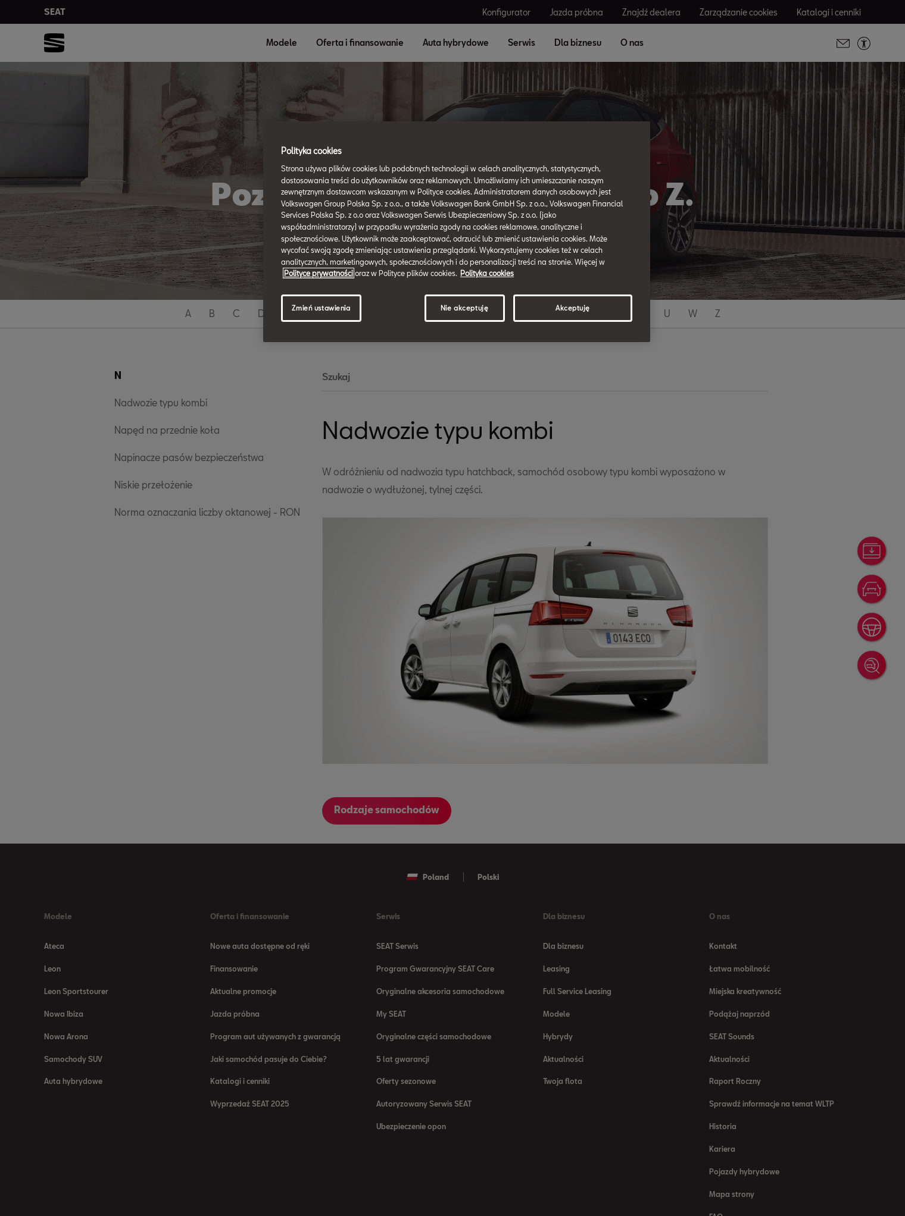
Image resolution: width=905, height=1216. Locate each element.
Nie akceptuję (464, 308)
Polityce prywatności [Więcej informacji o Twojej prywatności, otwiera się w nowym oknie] (318, 273)
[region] (456, 231)
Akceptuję (573, 308)
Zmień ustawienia (321, 308)
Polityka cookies (487, 273)
